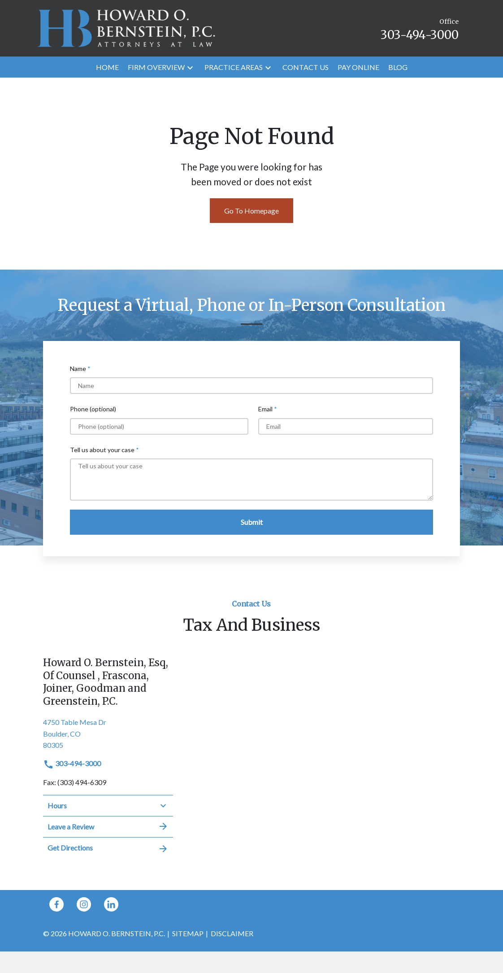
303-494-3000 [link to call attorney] (72, 763)
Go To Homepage (251, 210)
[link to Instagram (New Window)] (84, 904)
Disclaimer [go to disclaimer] (232, 933)
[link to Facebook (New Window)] (56, 904)
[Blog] (398, 67)
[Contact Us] (305, 67)
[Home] (107, 67)
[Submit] (251, 522)
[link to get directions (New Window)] (108, 732)
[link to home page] (126, 27)
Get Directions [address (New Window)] (108, 848)
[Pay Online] (358, 67)
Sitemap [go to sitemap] (188, 933)
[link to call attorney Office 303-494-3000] (420, 28)
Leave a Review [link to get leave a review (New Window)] (108, 826)
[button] (190, 67)
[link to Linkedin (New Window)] (111, 904)
